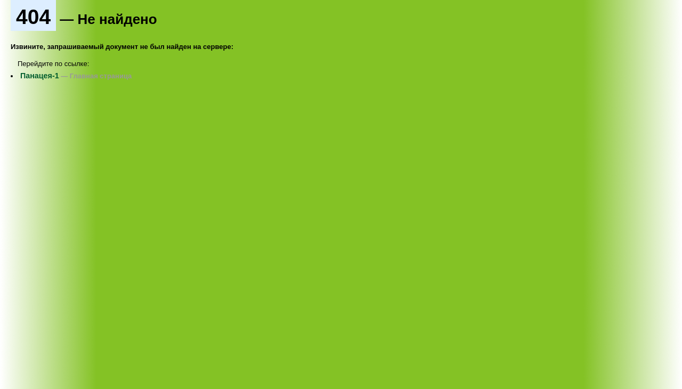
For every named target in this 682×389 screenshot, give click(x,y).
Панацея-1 (39, 75)
